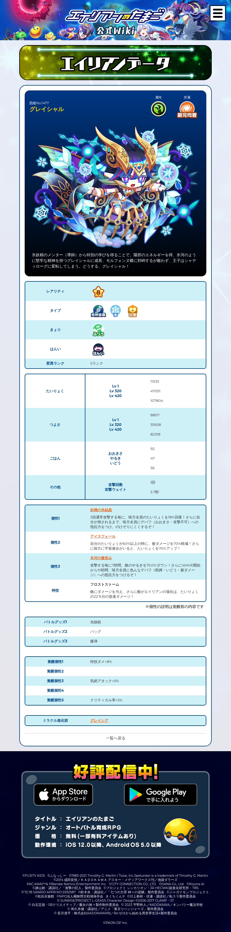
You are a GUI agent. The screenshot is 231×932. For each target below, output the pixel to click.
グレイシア (99, 720)
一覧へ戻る (115, 738)
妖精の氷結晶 (101, 510)
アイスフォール (103, 536)
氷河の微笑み (101, 558)
